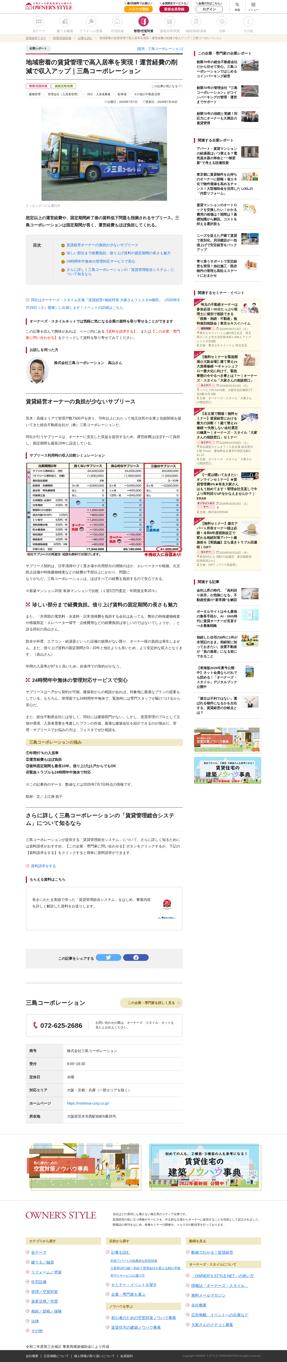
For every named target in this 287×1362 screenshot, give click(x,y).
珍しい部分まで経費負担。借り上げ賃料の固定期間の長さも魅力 (119, 253)
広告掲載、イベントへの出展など (219, 1315)
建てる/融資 (65, 31)
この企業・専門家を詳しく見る (151, 1003)
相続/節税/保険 (196, 31)
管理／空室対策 (44, 1292)
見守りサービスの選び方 (127, 1275)
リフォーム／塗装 (46, 1272)
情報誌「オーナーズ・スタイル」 (219, 1286)
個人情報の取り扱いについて (94, 1356)
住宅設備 (117, 31)
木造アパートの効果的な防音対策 (133, 1261)
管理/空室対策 (143, 31)
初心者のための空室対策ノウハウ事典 (143, 1318)
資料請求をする (43, 866)
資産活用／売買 (44, 1301)
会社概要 (199, 1305)
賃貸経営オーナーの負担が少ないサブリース (102, 245)
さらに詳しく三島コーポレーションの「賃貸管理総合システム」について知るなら (120, 272)
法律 (222, 31)
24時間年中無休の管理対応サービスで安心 (101, 261)
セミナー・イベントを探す (134, 1285)
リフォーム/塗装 (91, 31)
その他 (248, 31)
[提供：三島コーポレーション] (160, 49)
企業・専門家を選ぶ (128, 1294)
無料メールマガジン (208, 1295)
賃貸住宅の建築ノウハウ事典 (136, 1327)
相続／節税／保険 (46, 1311)
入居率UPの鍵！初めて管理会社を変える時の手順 (145, 1268)
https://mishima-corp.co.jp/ (88, 1103)
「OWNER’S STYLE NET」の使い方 (222, 1276)
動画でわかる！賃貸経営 (212, 1252)
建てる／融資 (42, 1262)
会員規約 (126, 1356)
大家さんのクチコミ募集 (212, 1325)
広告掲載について (56, 1356)
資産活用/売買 (170, 31)
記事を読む (120, 1252)
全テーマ (39, 31)
